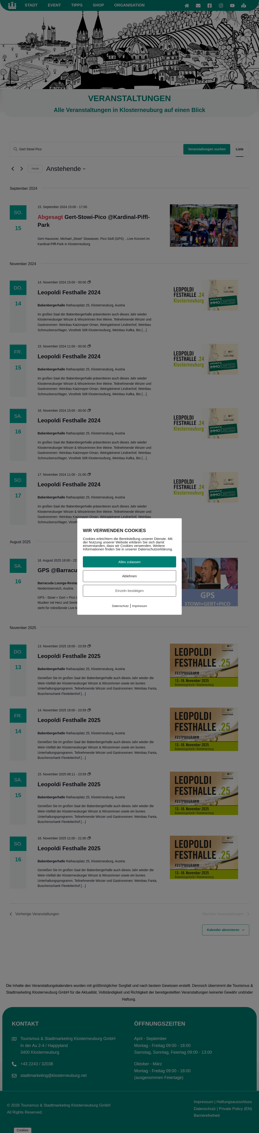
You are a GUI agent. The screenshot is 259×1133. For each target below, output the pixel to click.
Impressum (139, 605)
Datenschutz (120, 605)
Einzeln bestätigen (129, 591)
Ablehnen (129, 576)
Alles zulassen (129, 562)
